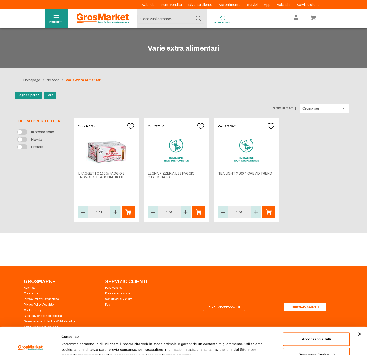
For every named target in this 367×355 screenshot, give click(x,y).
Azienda (148, 5)
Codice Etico (32, 293)
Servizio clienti (308, 5)
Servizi (252, 5)
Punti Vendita (113, 287)
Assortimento (230, 5)
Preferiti (37, 147)
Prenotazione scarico (118, 293)
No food (53, 80)
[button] (324, 108)
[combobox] (171, 18)
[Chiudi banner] (359, 306)
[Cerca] (198, 19)
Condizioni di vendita (118, 299)
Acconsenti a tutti (316, 312)
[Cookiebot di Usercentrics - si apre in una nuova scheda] (30, 345)
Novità (36, 140)
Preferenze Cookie (76, 341)
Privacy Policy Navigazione (41, 299)
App (267, 5)
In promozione (42, 132)
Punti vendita (172, 5)
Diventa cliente (200, 5)
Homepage (31, 80)
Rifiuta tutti (316, 342)
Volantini (284, 5)
